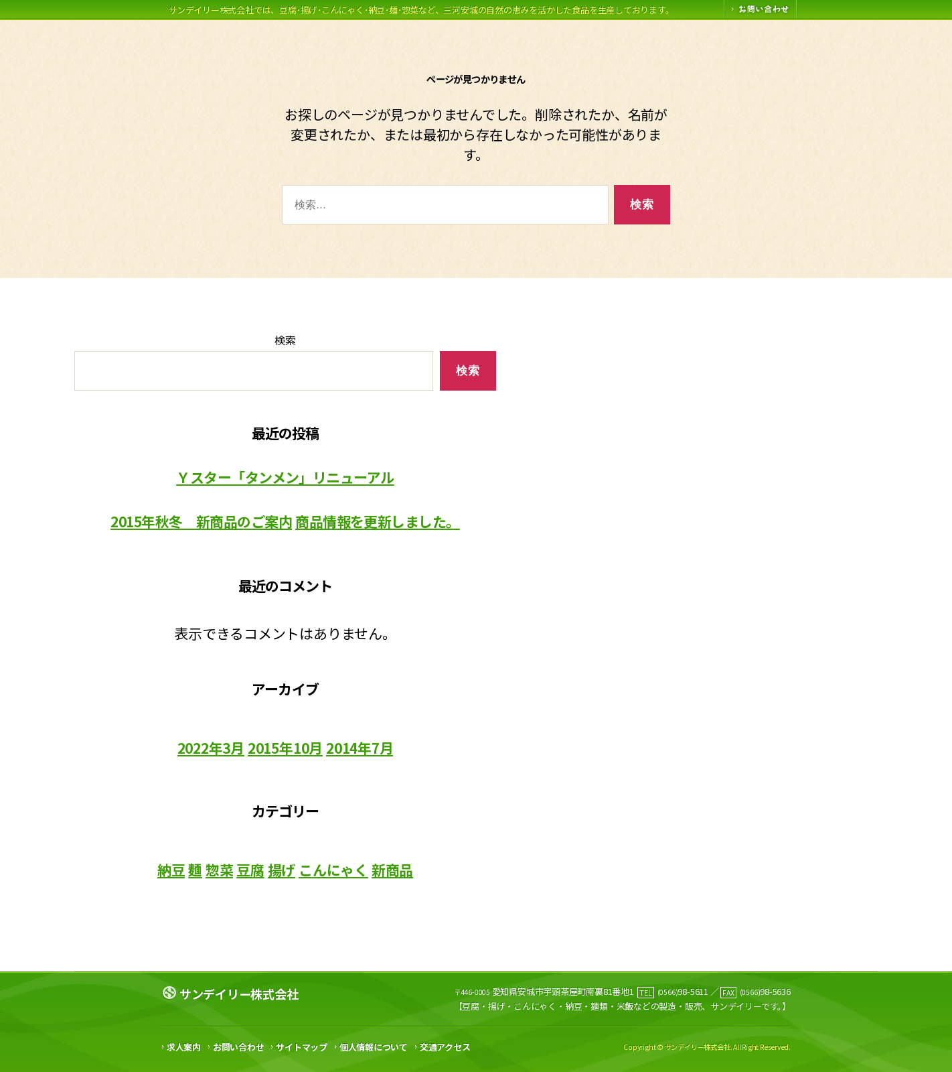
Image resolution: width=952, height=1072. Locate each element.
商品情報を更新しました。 (377, 522)
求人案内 (184, 1047)
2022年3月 (211, 748)
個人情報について (373, 1047)
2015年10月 (285, 748)
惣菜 (220, 870)
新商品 (392, 870)
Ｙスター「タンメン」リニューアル (285, 477)
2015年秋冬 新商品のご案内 (201, 522)
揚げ (282, 870)
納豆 (171, 870)
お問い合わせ (238, 1047)
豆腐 (250, 870)
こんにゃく (333, 870)
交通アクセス (445, 1047)
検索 (285, 340)
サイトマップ (301, 1047)
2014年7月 (360, 748)
